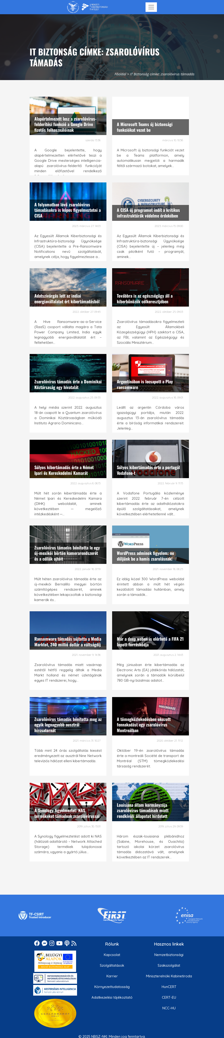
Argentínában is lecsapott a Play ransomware (145, 384)
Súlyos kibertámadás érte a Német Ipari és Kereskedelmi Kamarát (64, 470)
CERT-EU (169, 997)
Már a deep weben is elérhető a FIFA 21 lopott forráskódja (150, 641)
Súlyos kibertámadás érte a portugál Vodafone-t (148, 470)
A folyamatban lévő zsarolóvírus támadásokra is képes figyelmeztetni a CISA (67, 210)
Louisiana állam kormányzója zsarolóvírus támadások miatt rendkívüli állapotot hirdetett (143, 810)
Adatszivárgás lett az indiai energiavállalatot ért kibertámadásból (67, 298)
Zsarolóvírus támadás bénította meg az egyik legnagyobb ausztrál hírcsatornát (68, 724)
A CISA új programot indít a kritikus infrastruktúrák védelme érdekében (148, 212)
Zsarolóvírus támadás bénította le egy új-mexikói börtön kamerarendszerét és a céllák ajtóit (67, 553)
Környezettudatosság (112, 986)
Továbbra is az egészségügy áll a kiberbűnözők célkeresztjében (145, 298)
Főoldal (120, 74)
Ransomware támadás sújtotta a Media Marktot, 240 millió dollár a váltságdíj (67, 641)
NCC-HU (169, 1008)
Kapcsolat (112, 954)
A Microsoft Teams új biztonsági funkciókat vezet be (145, 127)
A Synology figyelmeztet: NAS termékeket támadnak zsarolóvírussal (67, 813)
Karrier (112, 976)
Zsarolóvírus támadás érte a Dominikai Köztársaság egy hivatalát (68, 384)
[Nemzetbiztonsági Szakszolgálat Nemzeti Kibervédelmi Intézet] (87, 7)
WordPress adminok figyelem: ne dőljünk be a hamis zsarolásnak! (145, 556)
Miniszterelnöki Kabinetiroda (169, 976)
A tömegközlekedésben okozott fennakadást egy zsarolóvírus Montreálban (144, 724)
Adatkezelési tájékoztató (112, 997)
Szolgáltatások (112, 965)
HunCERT (169, 986)
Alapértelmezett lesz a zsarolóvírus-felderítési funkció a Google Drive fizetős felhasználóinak (65, 124)
